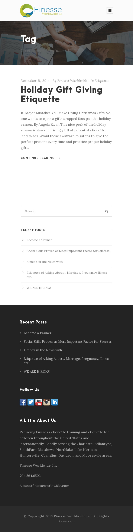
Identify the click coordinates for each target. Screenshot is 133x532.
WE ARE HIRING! (39, 288)
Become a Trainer (39, 240)
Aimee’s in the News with (45, 262)
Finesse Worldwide (72, 81)
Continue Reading (40, 158)
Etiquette (102, 81)
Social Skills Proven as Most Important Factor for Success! (68, 251)
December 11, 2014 (35, 81)
